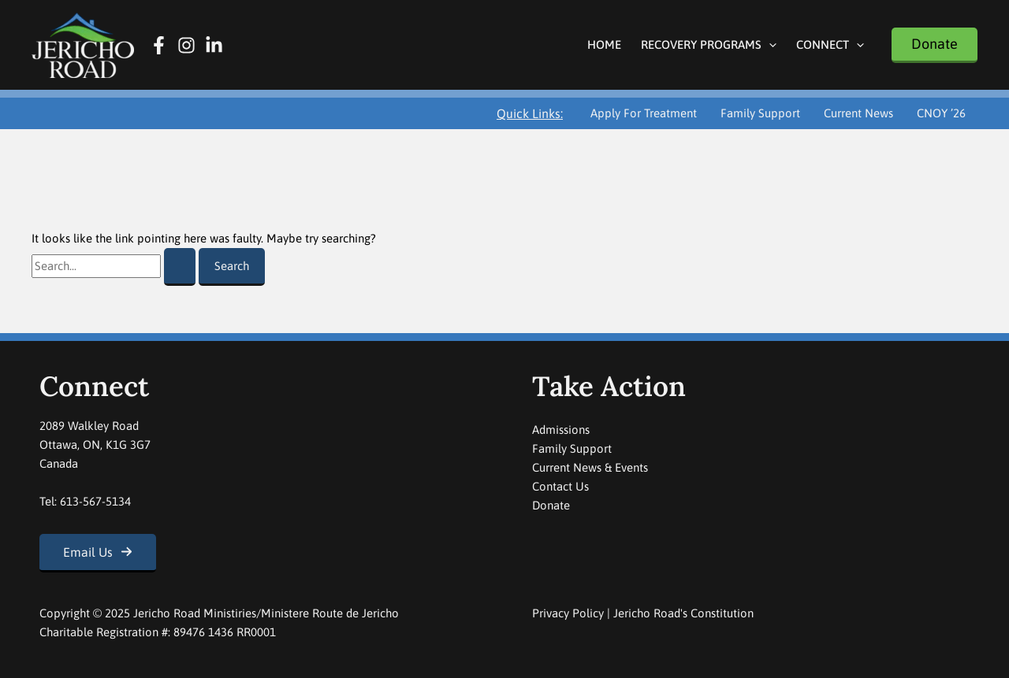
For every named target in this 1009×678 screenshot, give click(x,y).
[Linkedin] (214, 45)
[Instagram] (186, 45)
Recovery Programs (708, 44)
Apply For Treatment (643, 113)
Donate (551, 505)
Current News (858, 113)
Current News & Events (590, 467)
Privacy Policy (568, 613)
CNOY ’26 (941, 113)
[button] (934, 45)
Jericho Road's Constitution (683, 613)
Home (604, 44)
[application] (768, 44)
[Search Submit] (179, 267)
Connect (830, 44)
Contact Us (560, 486)
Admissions (561, 429)
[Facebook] (159, 45)
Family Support (760, 113)
